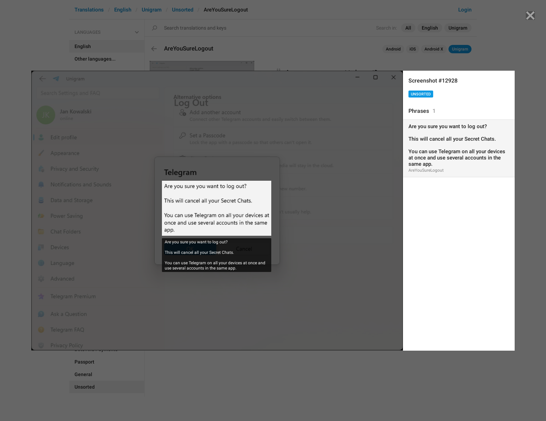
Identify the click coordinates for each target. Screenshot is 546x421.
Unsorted (421, 94)
